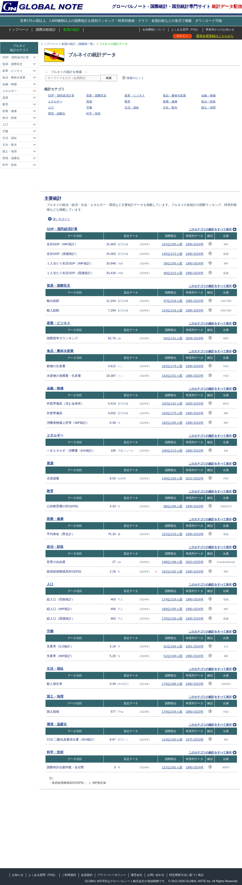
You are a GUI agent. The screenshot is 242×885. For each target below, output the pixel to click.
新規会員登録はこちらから (215, 36)
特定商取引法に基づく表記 (186, 875)
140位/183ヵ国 (172, 478)
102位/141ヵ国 (172, 403)
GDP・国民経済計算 (61, 95)
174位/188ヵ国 (172, 684)
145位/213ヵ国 (172, 254)
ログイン (182, 36)
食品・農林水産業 (174, 95)
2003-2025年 (195, 562)
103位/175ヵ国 (172, 413)
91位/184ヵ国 (173, 646)
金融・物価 (208, 95)
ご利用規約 (69, 875)
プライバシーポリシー (111, 875)
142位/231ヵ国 (172, 375)
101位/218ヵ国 (172, 534)
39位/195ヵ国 (173, 263)
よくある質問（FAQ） (185, 29)
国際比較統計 (46, 29)
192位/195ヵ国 (172, 423)
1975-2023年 (195, 739)
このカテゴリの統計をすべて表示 (210, 229)
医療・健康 (170, 101)
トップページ (18, 29)
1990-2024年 (195, 244)
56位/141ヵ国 (173, 338)
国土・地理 (208, 107)
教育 (127, 101)
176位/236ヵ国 (172, 618)
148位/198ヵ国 (172, 562)
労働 (89, 107)
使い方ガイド (61, 219)
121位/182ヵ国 (172, 767)
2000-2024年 (195, 403)
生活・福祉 (132, 107)
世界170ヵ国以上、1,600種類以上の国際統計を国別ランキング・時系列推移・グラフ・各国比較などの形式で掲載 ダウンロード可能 (121, 21)
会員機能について (153, 29)
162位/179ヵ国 (172, 366)
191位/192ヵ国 (172, 571)
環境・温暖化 (56, 113)
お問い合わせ (155, 875)
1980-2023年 (195, 450)
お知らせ (17, 875)
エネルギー (55, 101)
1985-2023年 (195, 375)
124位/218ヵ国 (172, 310)
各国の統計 (71, 29)
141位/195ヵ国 (172, 244)
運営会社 (136, 875)
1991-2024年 (195, 646)
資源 (89, 101)
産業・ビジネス (135, 95)
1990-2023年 (195, 506)
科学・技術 (93, 113)
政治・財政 (208, 101)
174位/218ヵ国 (172, 599)
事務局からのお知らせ (220, 29)
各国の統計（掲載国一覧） (78, 44)
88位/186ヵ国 (173, 506)
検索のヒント (135, 78)
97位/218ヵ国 (173, 301)
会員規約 (86, 875)
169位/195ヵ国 (172, 609)
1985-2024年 (195, 301)
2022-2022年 (195, 478)
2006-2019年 (195, 338)
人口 (51, 107)
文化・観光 (170, 107)
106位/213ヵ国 (172, 450)
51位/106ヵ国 (173, 656)
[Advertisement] (105, 153)
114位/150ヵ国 (172, 739)
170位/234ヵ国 (172, 711)
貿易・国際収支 (96, 95)
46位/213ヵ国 (173, 273)
